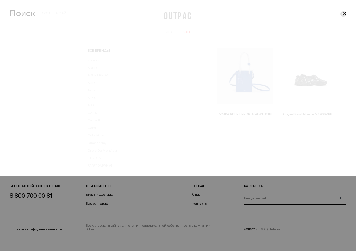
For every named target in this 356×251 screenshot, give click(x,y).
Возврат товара (97, 203)
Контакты (199, 203)
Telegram (276, 229)
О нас (196, 194)
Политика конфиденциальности (36, 229)
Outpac (178, 17)
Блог (169, 32)
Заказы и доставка (99, 194)
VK (263, 229)
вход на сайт (54, 13)
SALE (187, 32)
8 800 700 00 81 (31, 195)
